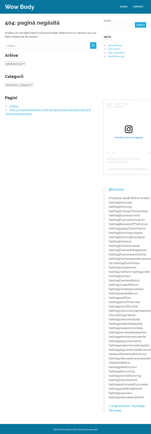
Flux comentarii (116, 52)
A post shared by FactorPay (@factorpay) (128, 169)
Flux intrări (114, 48)
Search (107, 20)
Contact (138, 6)
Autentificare (115, 45)
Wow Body (19, 6)
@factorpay (116, 189)
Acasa (123, 6)
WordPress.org (116, 56)
